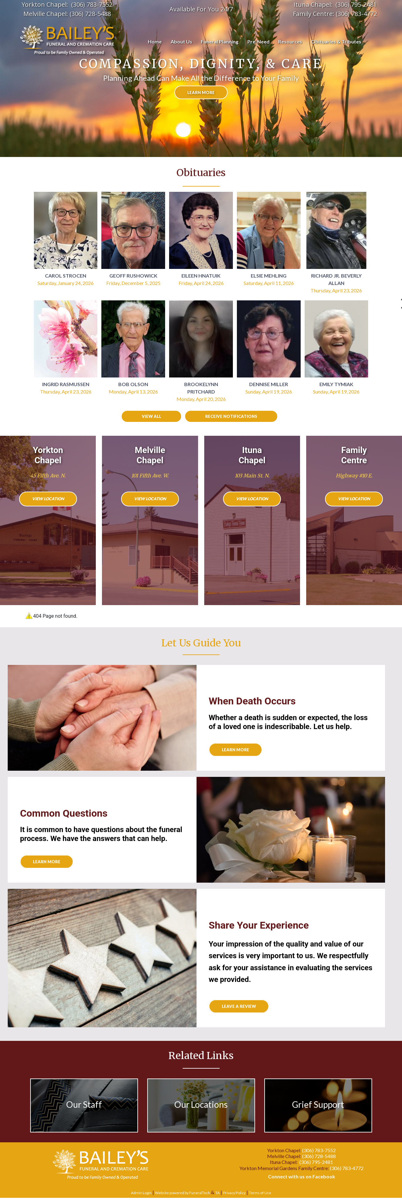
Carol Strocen (65, 275)
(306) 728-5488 (90, 14)
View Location (48, 498)
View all (151, 416)
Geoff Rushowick (133, 275)
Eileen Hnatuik (201, 275)
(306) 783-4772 (356, 14)
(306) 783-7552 (91, 4)
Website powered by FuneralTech (182, 1192)
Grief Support (318, 1104)
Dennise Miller (268, 384)
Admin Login (141, 1192)
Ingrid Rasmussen (65, 384)
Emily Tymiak (336, 384)
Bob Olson (133, 384)
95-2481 (365, 4)
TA (217, 1192)
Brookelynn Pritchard (201, 387)
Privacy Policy (234, 1192)
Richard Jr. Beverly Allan (336, 279)
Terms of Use (260, 1192)
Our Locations (201, 1104)
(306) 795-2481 (316, 1162)
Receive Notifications (231, 416)
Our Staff (84, 1104)
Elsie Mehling (268, 275)
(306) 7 (344, 4)
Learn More (46, 861)
